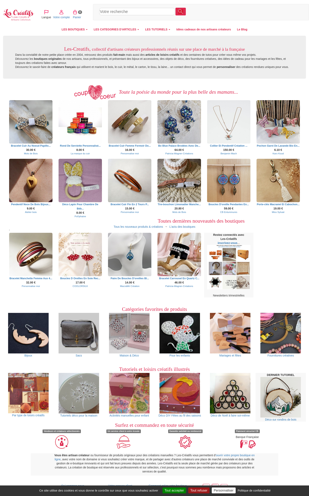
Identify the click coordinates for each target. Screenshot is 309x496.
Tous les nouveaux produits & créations (138, 226)
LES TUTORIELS (157, 29)
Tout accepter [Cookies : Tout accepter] (174, 490)
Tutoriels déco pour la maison (79, 395)
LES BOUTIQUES (75, 29)
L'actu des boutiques (182, 226)
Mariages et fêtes (230, 335)
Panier (281, 12)
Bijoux (28, 335)
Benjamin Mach (229, 153)
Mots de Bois (30, 153)
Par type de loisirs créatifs (28, 395)
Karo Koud (278, 153)
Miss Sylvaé (278, 212)
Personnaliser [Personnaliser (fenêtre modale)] (224, 490)
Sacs (79, 335)
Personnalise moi (130, 153)
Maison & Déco (129, 335)
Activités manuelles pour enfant (129, 395)
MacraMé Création (129, 286)
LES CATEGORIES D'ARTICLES (116, 29)
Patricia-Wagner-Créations (179, 153)
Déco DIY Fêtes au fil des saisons (179, 395)
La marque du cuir (80, 153)
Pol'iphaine (80, 216)
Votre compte (265, 12)
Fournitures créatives (280, 335)
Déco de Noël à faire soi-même (230, 395)
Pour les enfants (179, 335)
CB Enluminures (228, 212)
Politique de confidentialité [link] (254, 490)
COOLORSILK (80, 286)
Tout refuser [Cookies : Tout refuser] (198, 490)
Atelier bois (31, 212)
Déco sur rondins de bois (280, 399)
